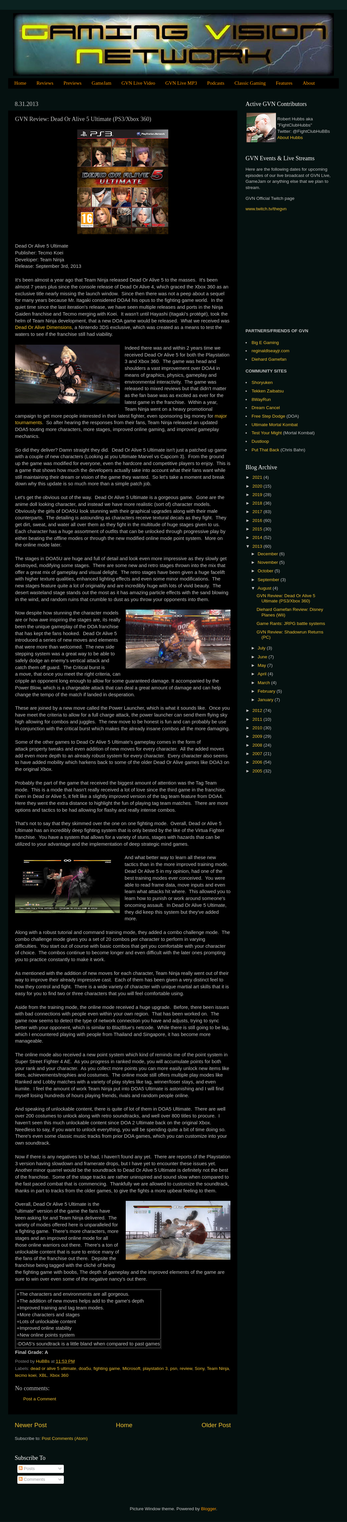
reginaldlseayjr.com (271, 350)
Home (20, 83)
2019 (258, 494)
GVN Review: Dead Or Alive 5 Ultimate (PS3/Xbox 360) (286, 598)
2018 (258, 503)
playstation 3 (155, 1368)
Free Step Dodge (268, 416)
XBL (43, 1375)
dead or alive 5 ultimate (53, 1368)
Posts (27, 1468)
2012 (258, 710)
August (265, 588)
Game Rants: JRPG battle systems (291, 623)
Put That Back (266, 449)
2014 (258, 537)
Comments (32, 1479)
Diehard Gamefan (269, 359)
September (269, 579)
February (267, 691)
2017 (258, 511)
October (266, 570)
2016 (258, 520)
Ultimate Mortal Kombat (275, 424)
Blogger (208, 1508)
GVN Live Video (138, 83)
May (262, 665)
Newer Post (31, 1425)
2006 (258, 762)
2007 (258, 753)
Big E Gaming (265, 342)
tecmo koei (25, 1375)
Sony (200, 1368)
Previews (73, 83)
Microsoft (131, 1368)
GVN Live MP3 (181, 83)
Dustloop (260, 441)
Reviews (44, 83)
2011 (258, 719)
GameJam (101, 83)
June (263, 656)
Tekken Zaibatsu (268, 391)
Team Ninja (218, 1368)
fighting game (106, 1368)
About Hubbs (290, 137)
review (186, 1368)
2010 (258, 727)
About (308, 83)
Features (284, 83)
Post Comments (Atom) (65, 1438)
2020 (258, 486)
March (264, 682)
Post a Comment (39, 1398)
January (266, 699)
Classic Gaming (249, 83)
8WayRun (261, 399)
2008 (258, 745)
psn (173, 1368)
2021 (258, 477)
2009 (258, 736)
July (262, 648)
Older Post (216, 1425)
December (268, 553)
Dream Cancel (266, 407)
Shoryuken (262, 382)
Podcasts (216, 83)
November (268, 562)
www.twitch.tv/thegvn (266, 208)
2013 (258, 546)
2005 (258, 771)
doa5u (85, 1368)
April (263, 673)
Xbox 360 (59, 1375)
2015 (258, 529)
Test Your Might (267, 432)
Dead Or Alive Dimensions (43, 327)
